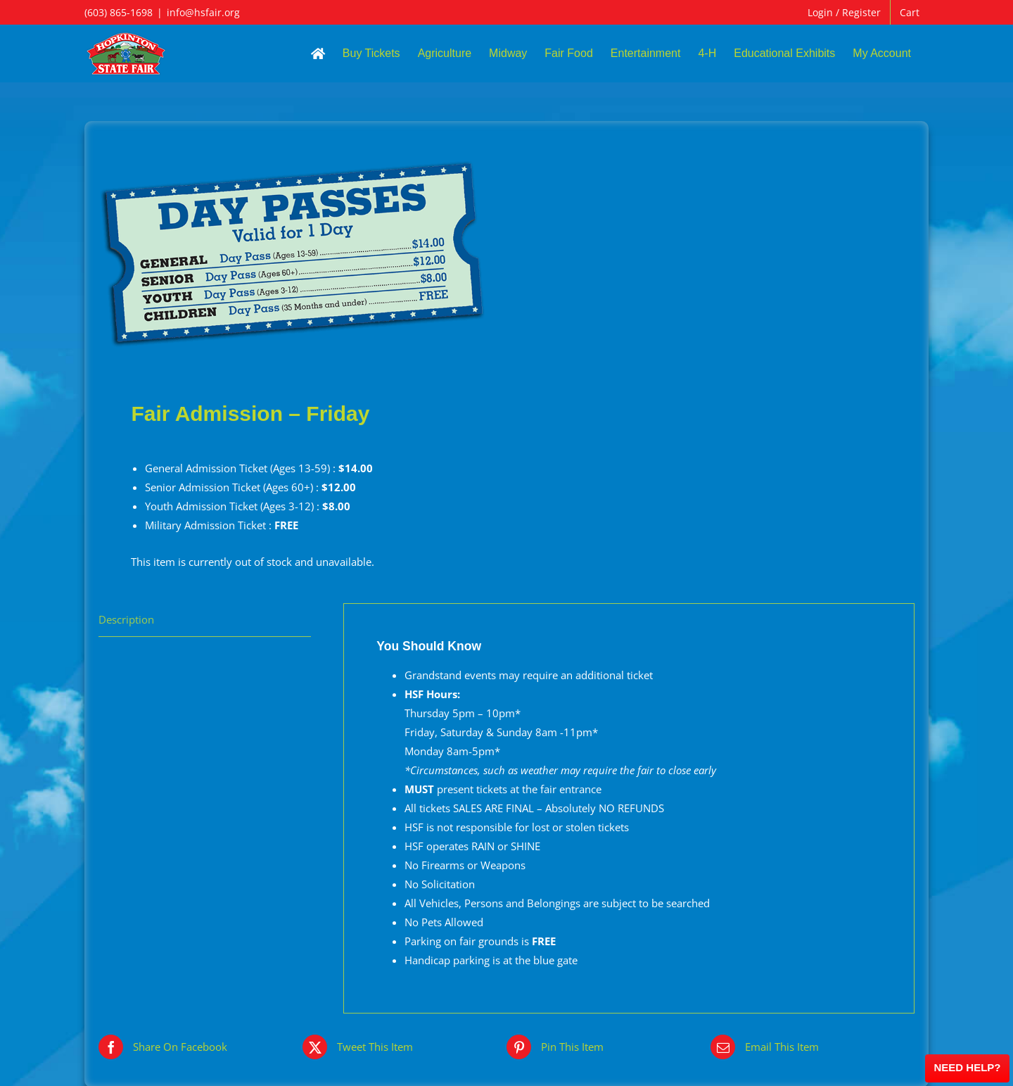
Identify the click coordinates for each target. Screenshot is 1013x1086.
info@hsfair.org (203, 12)
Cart (909, 12)
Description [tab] (126, 619)
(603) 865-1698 (118, 12)
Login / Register (844, 12)
